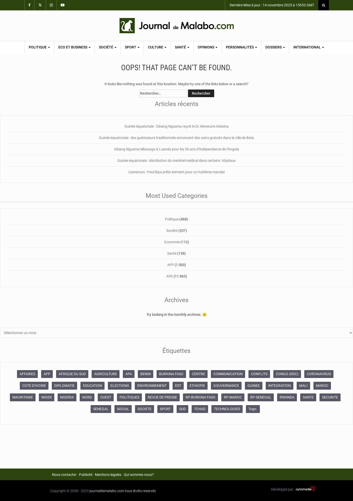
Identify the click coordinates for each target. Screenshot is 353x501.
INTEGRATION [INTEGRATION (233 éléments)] (279, 386)
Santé (182, 47)
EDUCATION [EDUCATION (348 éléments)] (92, 386)
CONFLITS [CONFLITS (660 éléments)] (259, 374)
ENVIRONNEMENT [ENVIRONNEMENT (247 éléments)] (152, 386)
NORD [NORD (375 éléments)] (87, 397)
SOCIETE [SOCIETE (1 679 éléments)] (145, 409)
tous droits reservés (140, 491)
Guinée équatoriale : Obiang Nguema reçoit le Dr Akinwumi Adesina (176, 126)
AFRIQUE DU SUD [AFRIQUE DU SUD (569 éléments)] (72, 374)
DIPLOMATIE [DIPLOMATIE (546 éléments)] (64, 386)
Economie (172, 242)
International (308, 47)
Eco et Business (74, 47)
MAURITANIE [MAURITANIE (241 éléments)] (22, 397)
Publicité (85, 475)
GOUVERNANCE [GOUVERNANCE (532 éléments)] (226, 386)
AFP (170, 265)
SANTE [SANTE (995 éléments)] (308, 397)
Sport (132, 47)
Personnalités (241, 47)
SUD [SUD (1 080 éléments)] (182, 409)
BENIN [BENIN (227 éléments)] (145, 374)
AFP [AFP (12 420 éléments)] (47, 374)
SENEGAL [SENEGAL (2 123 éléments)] (101, 409)
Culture (157, 47)
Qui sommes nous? (139, 475)
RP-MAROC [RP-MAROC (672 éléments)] (233, 397)
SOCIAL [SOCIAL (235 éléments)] (123, 409)
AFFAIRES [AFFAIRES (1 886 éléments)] (27, 374)
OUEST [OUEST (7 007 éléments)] (105, 397)
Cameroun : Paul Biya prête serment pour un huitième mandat (176, 172)
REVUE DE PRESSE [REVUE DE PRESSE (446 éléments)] (162, 397)
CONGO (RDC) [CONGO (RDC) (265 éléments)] (287, 374)
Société (107, 47)
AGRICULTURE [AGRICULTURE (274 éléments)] (105, 374)
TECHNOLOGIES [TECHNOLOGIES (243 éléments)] (227, 409)
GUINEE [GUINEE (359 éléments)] (253, 386)
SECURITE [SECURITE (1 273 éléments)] (330, 397)
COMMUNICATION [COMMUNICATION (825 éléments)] (228, 374)
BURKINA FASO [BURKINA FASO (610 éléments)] (171, 374)
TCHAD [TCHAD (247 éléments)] (200, 409)
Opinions (207, 47)
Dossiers (275, 47)
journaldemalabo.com (107, 491)
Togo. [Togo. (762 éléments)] (252, 409)
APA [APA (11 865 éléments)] (128, 374)
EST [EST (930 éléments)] (178, 386)
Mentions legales (108, 475)
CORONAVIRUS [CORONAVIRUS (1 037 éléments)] (319, 374)
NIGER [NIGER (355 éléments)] (46, 397)
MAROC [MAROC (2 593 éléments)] (322, 386)
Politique (39, 47)
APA (169, 276)
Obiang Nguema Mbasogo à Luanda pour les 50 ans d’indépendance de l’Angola (176, 149)
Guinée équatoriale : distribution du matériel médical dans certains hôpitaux (176, 161)
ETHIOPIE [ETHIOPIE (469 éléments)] (197, 386)
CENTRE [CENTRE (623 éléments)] (198, 374)
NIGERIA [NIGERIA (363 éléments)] (67, 397)
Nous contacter (64, 475)
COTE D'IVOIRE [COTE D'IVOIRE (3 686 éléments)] (34, 386)
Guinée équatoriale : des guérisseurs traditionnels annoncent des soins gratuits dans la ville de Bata (176, 138)
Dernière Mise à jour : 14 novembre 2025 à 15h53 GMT (271, 5)
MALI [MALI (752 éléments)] (303, 386)
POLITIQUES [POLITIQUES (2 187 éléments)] (129, 397)
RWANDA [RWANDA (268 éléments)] (287, 397)
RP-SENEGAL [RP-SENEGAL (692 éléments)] (260, 397)
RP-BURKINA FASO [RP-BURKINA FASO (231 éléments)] (200, 397)
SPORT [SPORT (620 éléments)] (165, 409)
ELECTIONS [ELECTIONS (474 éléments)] (119, 386)
